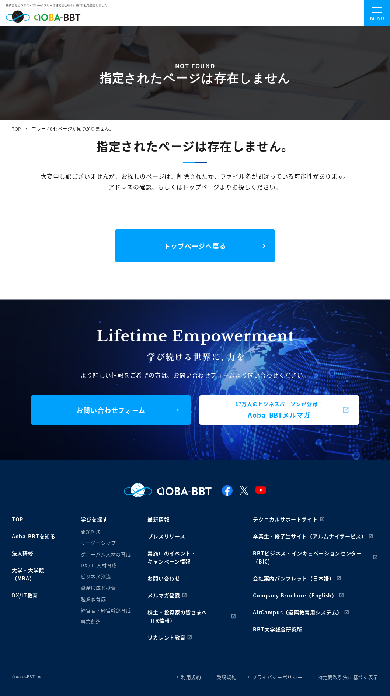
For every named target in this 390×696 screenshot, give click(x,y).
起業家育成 (93, 598)
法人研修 (23, 553)
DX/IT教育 (25, 595)
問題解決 (91, 531)
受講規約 (226, 677)
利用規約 (191, 677)
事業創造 (91, 621)
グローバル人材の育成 (106, 554)
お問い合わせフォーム (111, 410)
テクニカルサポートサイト (285, 519)
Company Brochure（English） (295, 595)
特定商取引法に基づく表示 (348, 677)
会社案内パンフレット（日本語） (294, 578)
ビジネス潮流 (96, 576)
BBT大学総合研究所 (277, 629)
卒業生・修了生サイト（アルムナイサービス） (310, 536)
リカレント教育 (166, 637)
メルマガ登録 (163, 595)
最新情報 (158, 519)
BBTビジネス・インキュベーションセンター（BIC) (307, 557)
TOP (16, 128)
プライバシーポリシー (277, 677)
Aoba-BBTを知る (34, 536)
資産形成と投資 (98, 587)
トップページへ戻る (195, 246)
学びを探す (94, 519)
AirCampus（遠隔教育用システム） (297, 612)
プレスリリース (166, 536)
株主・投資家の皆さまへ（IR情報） (177, 616)
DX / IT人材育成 (99, 565)
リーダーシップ (98, 542)
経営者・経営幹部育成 (106, 610)
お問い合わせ (163, 578)
